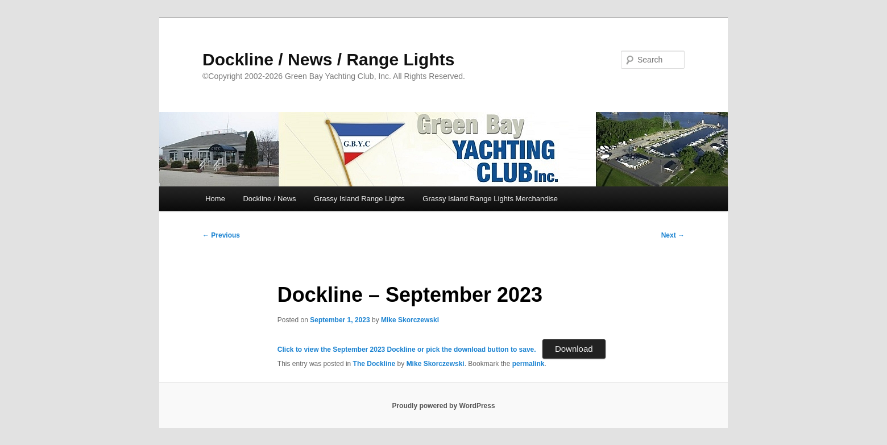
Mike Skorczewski (410, 320)
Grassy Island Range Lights (359, 198)
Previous (221, 235)
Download (574, 348)
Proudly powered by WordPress (443, 406)
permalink (528, 364)
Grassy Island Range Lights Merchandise (490, 198)
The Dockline (374, 364)
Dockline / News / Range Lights (328, 59)
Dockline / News (269, 198)
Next (673, 235)
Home (215, 198)
